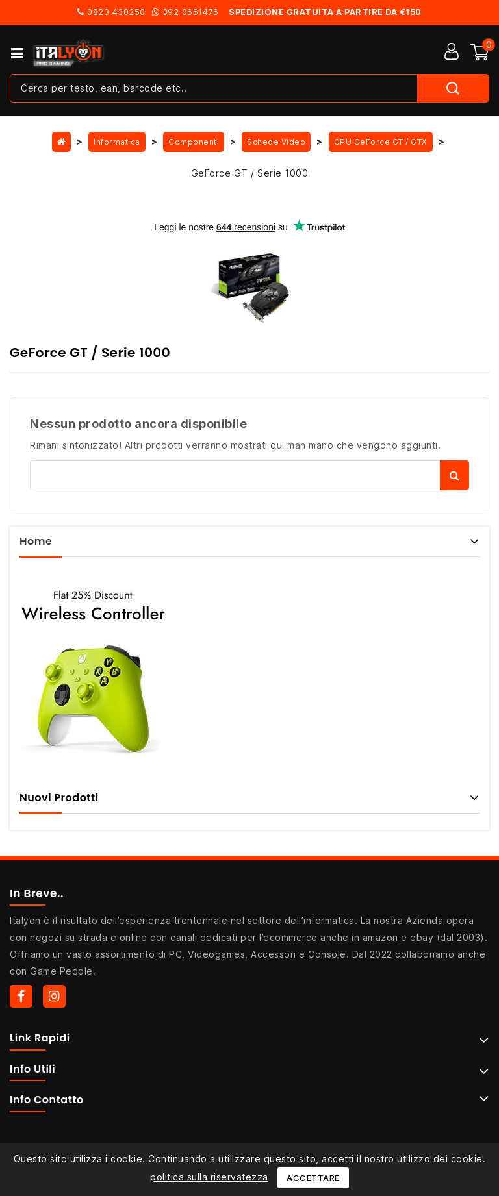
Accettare (313, 1178)
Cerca (454, 475)
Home (35, 541)
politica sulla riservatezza (209, 1176)
